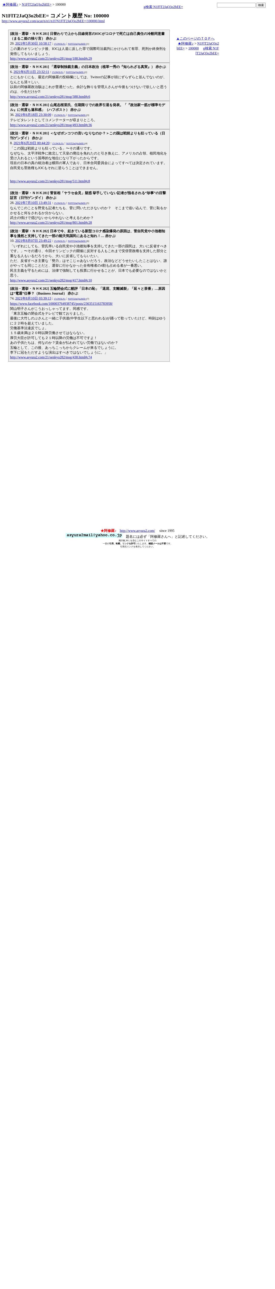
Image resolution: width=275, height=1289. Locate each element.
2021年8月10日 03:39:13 (33, 298)
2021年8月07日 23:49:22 (33, 241)
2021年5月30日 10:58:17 (33, 43)
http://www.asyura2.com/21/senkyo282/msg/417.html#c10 (51, 280)
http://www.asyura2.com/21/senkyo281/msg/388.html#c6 (50, 96)
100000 (193, 48)
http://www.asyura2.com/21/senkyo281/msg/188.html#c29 (51, 58)
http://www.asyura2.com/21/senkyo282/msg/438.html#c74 (51, 357)
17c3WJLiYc (59, 44)
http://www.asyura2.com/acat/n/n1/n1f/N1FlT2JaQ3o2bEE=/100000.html (53, 21)
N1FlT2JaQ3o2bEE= (36, 4)
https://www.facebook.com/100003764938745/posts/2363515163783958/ (61, 303)
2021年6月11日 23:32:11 (31, 72)
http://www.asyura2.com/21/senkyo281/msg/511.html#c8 (50, 181)
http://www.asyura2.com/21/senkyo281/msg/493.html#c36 (51, 125)
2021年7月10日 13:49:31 (33, 203)
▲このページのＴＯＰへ (195, 38)
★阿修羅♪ (10, 4)
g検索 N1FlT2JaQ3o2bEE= (163, 7)
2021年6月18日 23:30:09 (33, 115)
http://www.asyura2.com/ (137, 531)
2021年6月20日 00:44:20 (32, 143)
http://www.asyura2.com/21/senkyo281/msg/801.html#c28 (51, 222)
